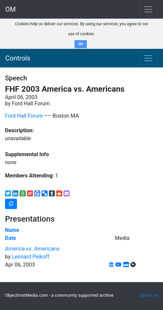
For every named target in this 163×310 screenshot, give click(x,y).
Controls (17, 58)
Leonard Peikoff (30, 257)
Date (10, 238)
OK (80, 44)
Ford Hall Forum (24, 116)
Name (12, 230)
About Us (149, 295)
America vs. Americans (32, 249)
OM (10, 9)
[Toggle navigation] (148, 58)
